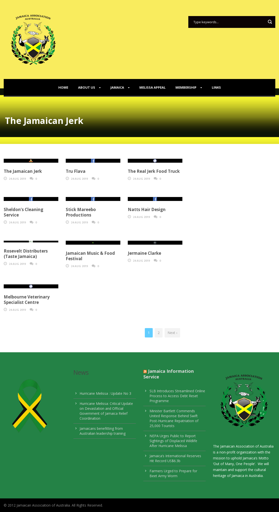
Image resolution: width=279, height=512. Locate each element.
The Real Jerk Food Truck (154, 171)
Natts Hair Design (147, 209)
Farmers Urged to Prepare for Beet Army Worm (173, 473)
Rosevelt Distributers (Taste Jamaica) (26, 253)
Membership (185, 87)
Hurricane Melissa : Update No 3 (105, 393)
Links (216, 87)
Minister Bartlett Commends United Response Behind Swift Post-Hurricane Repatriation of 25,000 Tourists (174, 418)
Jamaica (117, 87)
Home (63, 87)
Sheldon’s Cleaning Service (23, 212)
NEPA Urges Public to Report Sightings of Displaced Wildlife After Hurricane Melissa (173, 440)
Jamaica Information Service (168, 374)
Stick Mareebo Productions (81, 212)
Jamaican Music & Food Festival (90, 255)
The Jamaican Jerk (23, 171)
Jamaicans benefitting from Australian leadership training (103, 431)
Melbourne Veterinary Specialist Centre (27, 299)
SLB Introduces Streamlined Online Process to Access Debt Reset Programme (177, 396)
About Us (86, 87)
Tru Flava (76, 171)
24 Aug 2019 (17, 178)
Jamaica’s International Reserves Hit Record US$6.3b (175, 458)
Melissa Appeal (152, 87)
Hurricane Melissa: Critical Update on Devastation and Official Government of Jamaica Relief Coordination (106, 411)
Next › (172, 332)
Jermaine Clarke (144, 253)
